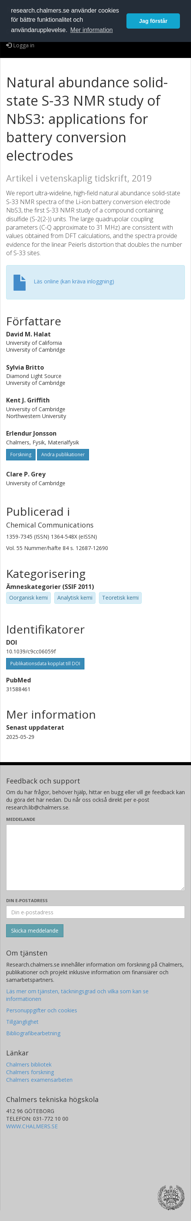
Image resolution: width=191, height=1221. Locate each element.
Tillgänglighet (22, 1021)
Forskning (20, 454)
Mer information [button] (91, 30)
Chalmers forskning (30, 1072)
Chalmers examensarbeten (39, 1079)
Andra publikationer (63, 454)
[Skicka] (34, 930)
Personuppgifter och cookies (41, 1010)
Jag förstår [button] (153, 21)
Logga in (20, 45)
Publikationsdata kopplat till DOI (45, 663)
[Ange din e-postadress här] (95, 912)
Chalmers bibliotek (29, 1064)
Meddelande (20, 819)
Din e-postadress (27, 900)
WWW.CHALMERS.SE (32, 1126)
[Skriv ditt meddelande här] (95, 857)
